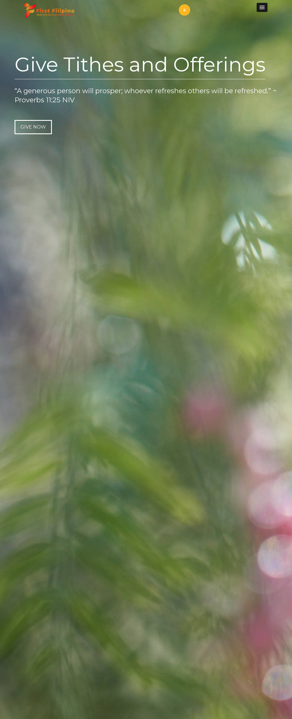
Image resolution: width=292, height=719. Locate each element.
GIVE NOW (33, 127)
